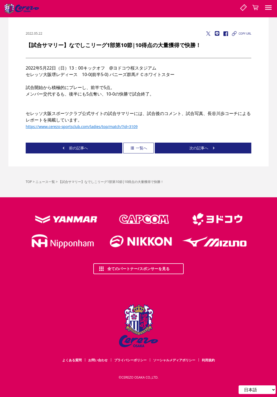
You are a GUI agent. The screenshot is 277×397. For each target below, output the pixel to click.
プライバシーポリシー (130, 360)
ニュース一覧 (45, 181)
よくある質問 (72, 360)
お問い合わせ (98, 360)
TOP (29, 181)
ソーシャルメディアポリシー (174, 360)
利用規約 (208, 360)
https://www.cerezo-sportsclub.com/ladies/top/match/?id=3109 (82, 126)
